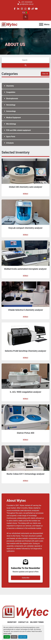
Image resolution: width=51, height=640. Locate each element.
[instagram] (22, 8)
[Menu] (41, 24)
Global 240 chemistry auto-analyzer (25, 187)
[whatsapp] (25, 8)
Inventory (12, 622)
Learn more (22, 637)
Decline (14, 637)
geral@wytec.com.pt (26, 4)
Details (25, 193)
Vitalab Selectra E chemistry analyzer (25, 310)
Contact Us (23, 622)
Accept (7, 637)
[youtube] (36, 8)
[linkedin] (18, 8)
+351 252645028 (26, 2)
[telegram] (29, 8)
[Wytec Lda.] (25, 612)
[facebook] (14, 8)
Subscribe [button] (25, 578)
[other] (32, 8)
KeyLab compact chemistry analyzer (25, 228)
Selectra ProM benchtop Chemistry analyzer (25, 351)
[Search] (25, 60)
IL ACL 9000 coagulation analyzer (25, 392)
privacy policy (7, 633)
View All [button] (45, 74)
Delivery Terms (37, 622)
